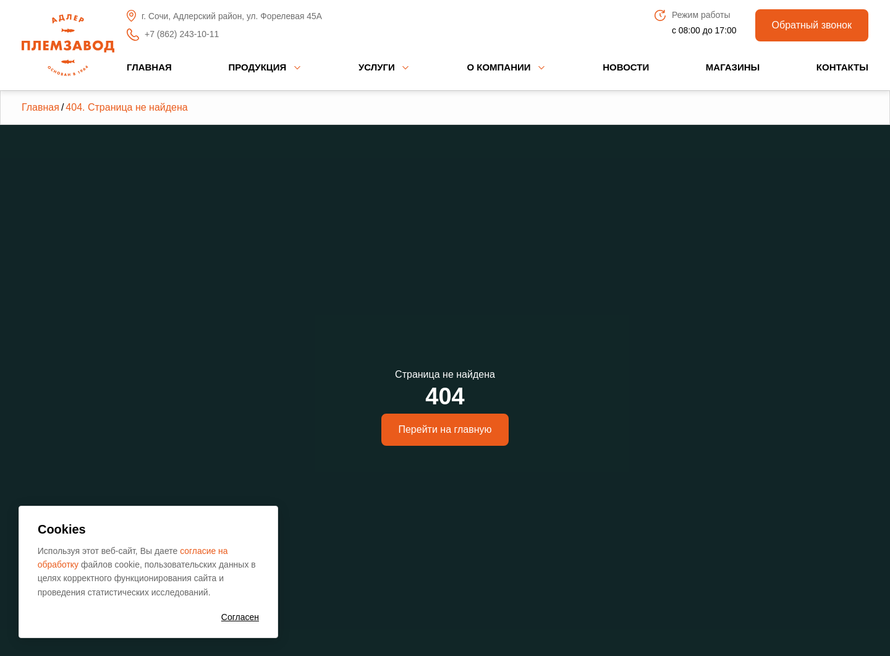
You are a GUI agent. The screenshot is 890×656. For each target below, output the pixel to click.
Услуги (376, 67)
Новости (626, 67)
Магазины (733, 67)
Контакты (842, 67)
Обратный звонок (812, 25)
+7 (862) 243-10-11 (173, 34)
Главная (149, 67)
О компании (498, 67)
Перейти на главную (444, 429)
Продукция (257, 67)
